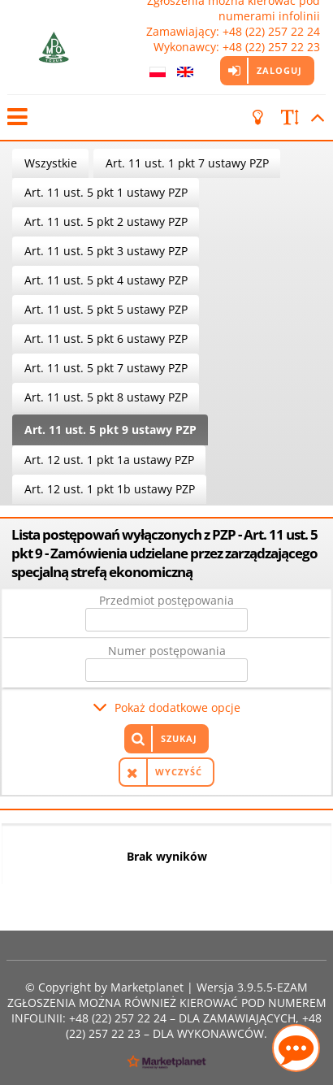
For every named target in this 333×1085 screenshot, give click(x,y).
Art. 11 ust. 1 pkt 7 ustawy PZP (187, 163)
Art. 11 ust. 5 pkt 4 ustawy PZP (106, 280)
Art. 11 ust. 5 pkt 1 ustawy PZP (106, 192)
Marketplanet (147, 987)
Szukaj (179, 738)
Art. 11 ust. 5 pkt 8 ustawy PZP (106, 397)
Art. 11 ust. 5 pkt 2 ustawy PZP (106, 221)
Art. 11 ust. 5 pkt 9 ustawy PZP (110, 429)
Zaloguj (279, 70)
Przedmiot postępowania (166, 600)
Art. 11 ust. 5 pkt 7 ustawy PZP (106, 367)
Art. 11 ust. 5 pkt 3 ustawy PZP (106, 250)
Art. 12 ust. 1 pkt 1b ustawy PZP (109, 489)
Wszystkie (50, 163)
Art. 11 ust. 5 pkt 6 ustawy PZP (106, 338)
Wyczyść (178, 772)
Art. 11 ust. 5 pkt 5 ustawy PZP (106, 309)
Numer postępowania (167, 650)
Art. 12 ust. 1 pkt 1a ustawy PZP (109, 459)
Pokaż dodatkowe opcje (177, 707)
